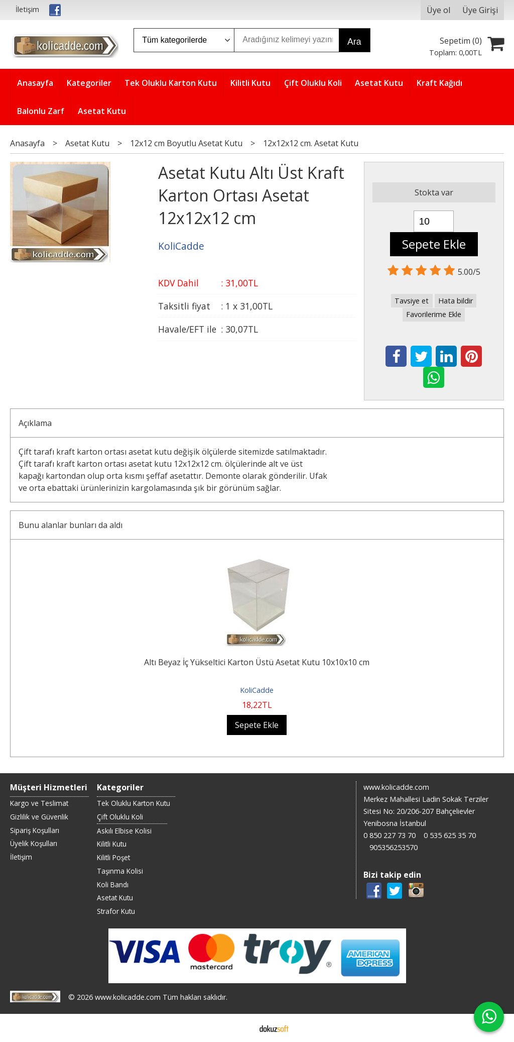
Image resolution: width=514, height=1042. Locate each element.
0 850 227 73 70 (389, 835)
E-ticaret (241, 1027)
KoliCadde (257, 690)
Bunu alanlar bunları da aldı (70, 525)
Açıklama (35, 423)
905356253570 (393, 847)
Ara (354, 42)
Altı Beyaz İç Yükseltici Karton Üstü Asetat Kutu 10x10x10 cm (256, 662)
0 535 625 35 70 (450, 835)
